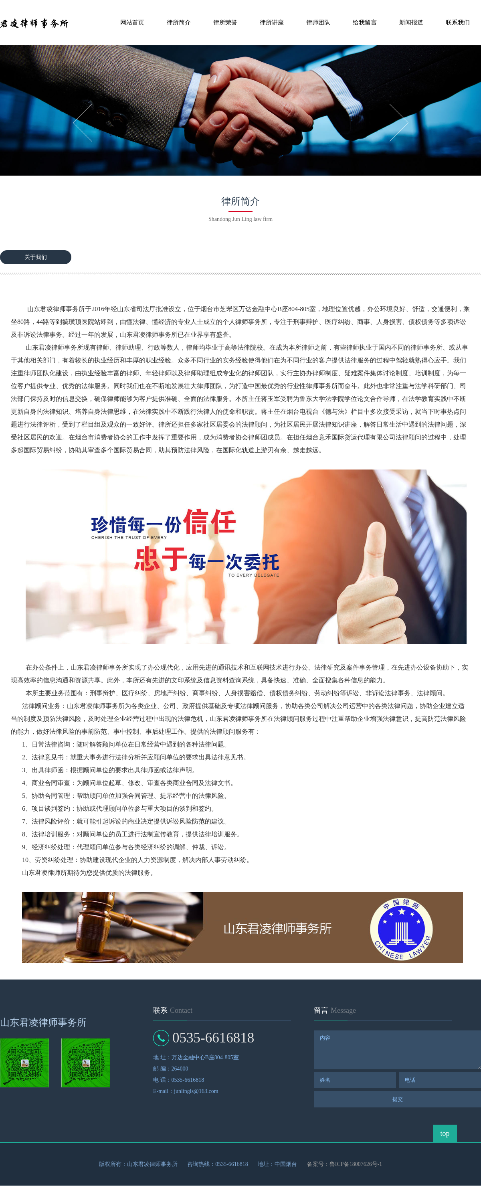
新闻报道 (411, 22)
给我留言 (365, 22)
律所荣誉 (225, 22)
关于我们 (35, 257)
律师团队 (318, 22)
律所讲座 (272, 22)
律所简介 (179, 22)
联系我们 (458, 22)
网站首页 (132, 22)
